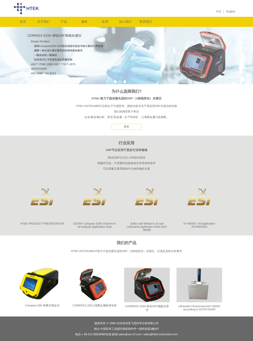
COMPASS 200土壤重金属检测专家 (95, 305)
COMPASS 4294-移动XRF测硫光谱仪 (147, 308)
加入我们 (125, 21)
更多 (126, 126)
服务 (84, 21)
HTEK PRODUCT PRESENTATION (42, 223)
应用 (105, 21)
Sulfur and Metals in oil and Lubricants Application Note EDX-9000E (146, 226)
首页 (23, 21)
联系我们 (146, 21)
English (230, 11)
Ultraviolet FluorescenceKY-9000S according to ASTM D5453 (199, 308)
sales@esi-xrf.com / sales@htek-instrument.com (148, 334)
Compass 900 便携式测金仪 (42, 305)
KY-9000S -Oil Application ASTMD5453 (199, 225)
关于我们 (43, 21)
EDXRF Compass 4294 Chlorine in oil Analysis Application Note (94, 225)
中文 (218, 11)
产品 (64, 21)
